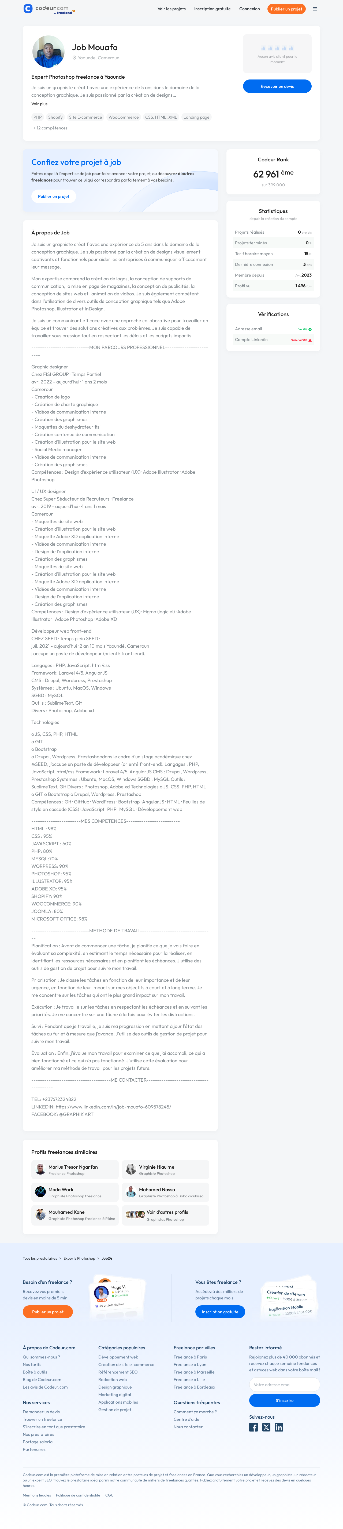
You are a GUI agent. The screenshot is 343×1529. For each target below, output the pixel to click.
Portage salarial (38, 1441)
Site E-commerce (85, 117)
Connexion (249, 8)
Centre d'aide (186, 1419)
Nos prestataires (38, 1434)
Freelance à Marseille (194, 1372)
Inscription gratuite (212, 8)
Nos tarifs (32, 1364)
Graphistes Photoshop (165, 1219)
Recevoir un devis (277, 86)
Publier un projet (286, 9)
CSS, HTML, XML (161, 117)
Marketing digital (114, 1394)
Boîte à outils (35, 1372)
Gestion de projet (114, 1409)
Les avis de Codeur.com (45, 1387)
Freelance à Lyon (190, 1364)
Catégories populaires (121, 1348)
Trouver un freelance (42, 1419)
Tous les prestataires (40, 1258)
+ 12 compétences (50, 128)
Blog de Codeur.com (42, 1379)
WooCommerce (124, 117)
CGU (109, 1495)
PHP (37, 117)
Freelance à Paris (190, 1357)
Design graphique (115, 1387)
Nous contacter (188, 1426)
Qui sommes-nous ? (41, 1357)
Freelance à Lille (189, 1379)
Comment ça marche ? (195, 1411)
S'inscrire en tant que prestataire (54, 1426)
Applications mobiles (118, 1402)
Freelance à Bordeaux (194, 1387)
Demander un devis (41, 1411)
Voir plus (39, 103)
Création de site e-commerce (126, 1364)
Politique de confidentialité (78, 1495)
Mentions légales (37, 1495)
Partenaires (34, 1449)
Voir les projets (172, 8)
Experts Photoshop (79, 1258)
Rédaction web (112, 1379)
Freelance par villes (194, 1348)
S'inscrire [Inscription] (285, 1400)
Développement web (118, 1357)
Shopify (55, 117)
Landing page (197, 117)
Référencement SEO (118, 1372)
